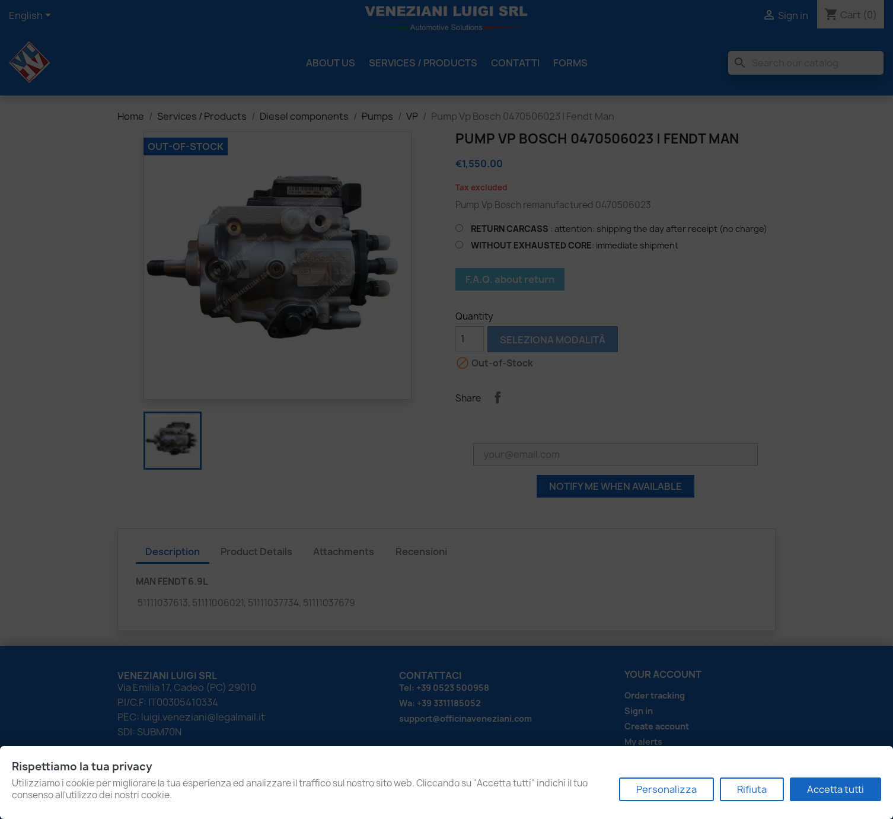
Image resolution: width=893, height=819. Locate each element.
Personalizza (666, 789)
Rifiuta (752, 789)
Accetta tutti (835, 789)
